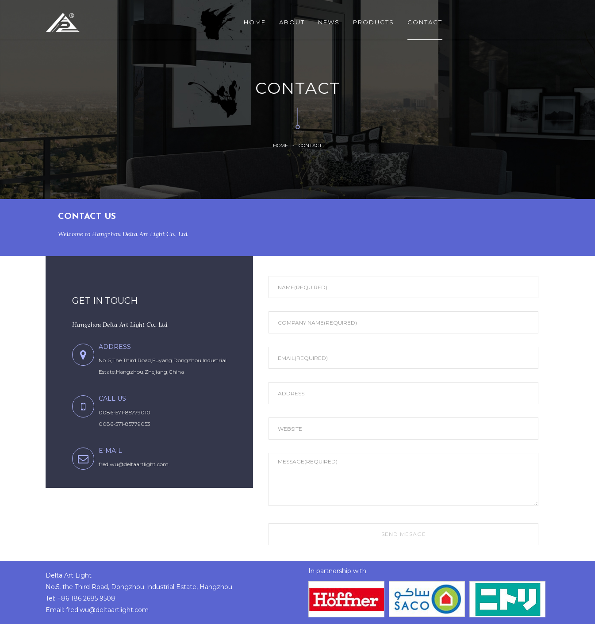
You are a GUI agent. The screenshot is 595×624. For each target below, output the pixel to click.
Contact (310, 145)
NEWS (329, 22)
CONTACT (424, 22)
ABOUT (292, 22)
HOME (255, 22)
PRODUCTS (373, 22)
